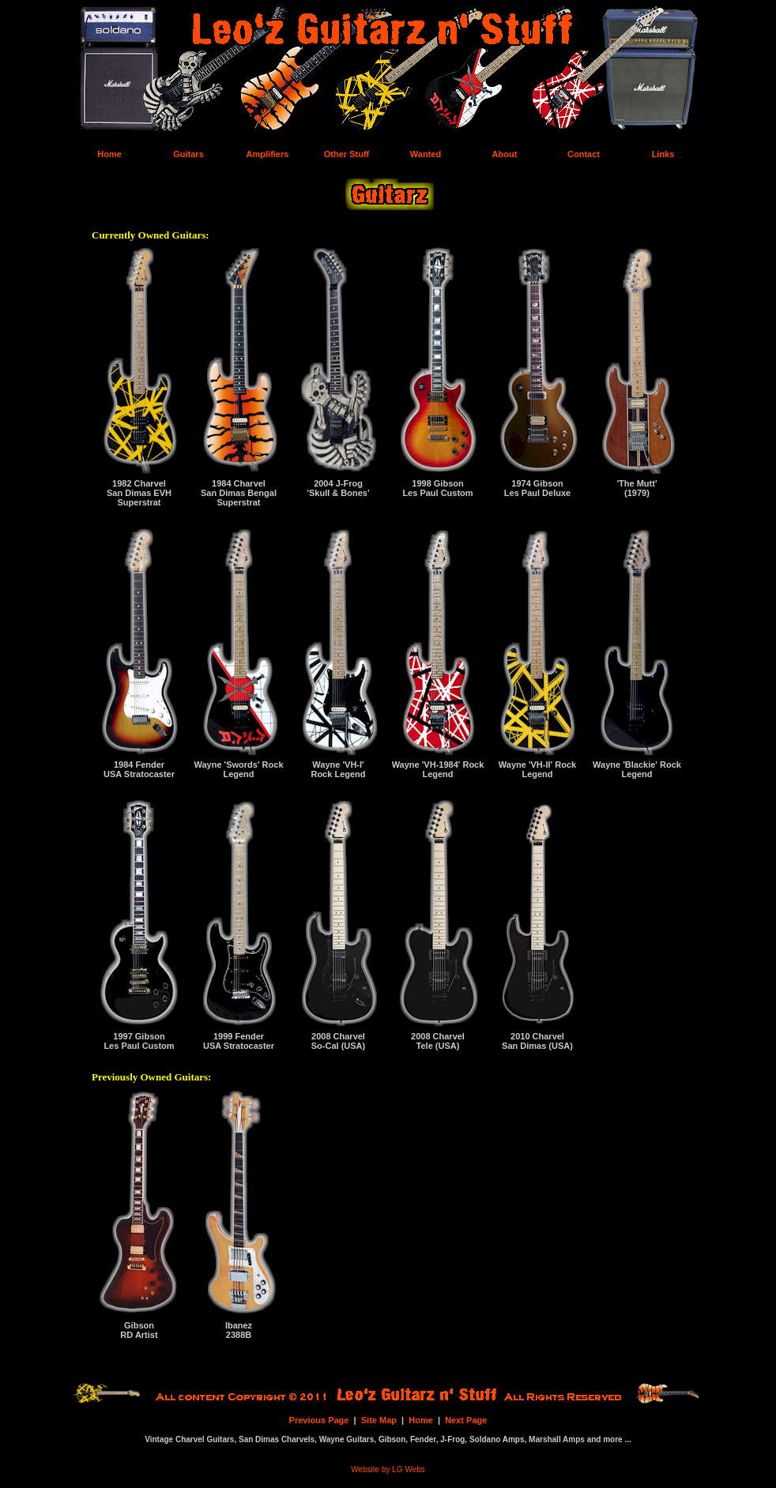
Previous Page (319, 1420)
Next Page (466, 1420)
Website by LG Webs (388, 1469)
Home (421, 1420)
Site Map (379, 1420)
